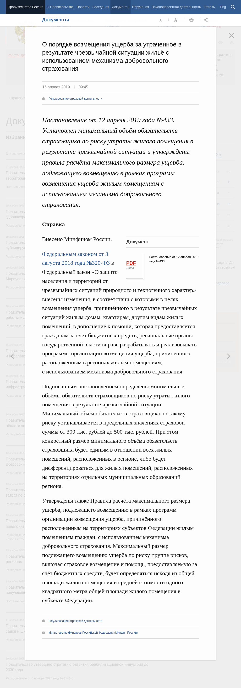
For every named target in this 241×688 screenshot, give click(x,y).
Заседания (100, 7)
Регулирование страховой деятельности (75, 98)
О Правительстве (60, 7)
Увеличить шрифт (176, 20)
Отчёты (209, 7)
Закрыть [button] (235, 39)
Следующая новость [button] (12, 356)
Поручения (140, 7)
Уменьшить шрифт (161, 20)
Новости (83, 7)
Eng (223, 7)
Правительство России (25, 7)
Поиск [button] (233, 7)
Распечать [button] (191, 20)
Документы (120, 7)
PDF (131, 263)
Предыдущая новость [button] (228, 356)
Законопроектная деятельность (176, 7)
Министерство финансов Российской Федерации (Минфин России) (93, 632)
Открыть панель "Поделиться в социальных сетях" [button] (207, 20)
